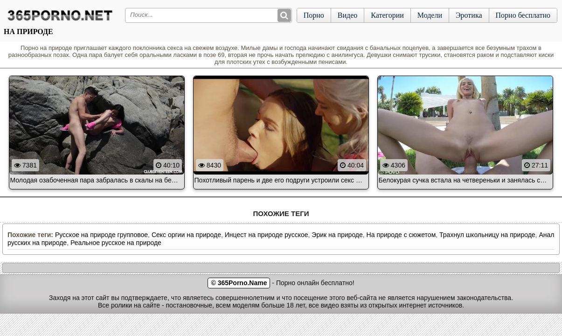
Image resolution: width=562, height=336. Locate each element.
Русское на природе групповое (101, 234)
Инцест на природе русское (266, 234)
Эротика (469, 15)
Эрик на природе (337, 234)
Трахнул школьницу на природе (487, 234)
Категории (387, 15)
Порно (314, 15)
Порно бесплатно (523, 15)
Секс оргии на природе (186, 234)
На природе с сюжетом (401, 234)
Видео (347, 15)
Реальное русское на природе (115, 242)
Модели (429, 15)
